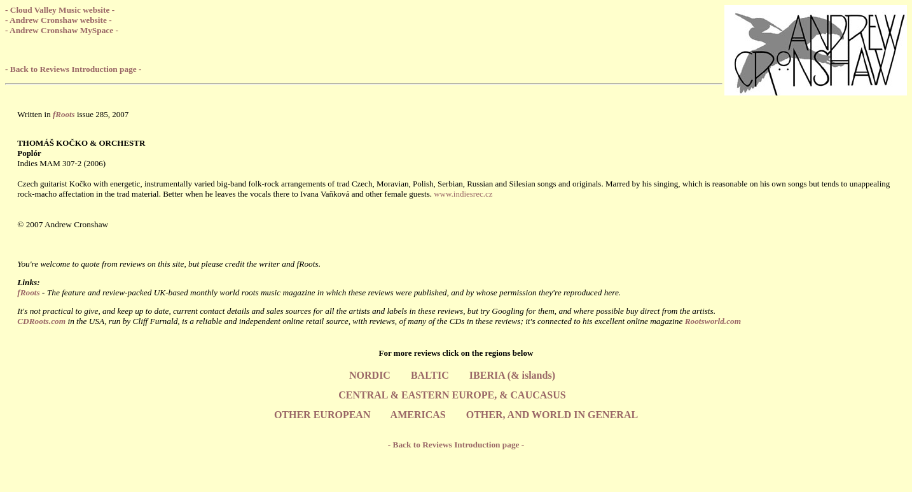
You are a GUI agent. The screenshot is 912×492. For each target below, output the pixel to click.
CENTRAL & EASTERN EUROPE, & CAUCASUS (451, 395)
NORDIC (369, 375)
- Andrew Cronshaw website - (58, 20)
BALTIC (430, 375)
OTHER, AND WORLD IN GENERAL (552, 414)
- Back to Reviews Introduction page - (73, 69)
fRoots (28, 292)
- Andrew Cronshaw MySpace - (61, 30)
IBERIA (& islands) (512, 375)
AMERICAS (418, 414)
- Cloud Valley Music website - (59, 10)
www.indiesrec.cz (463, 194)
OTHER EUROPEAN (322, 414)
